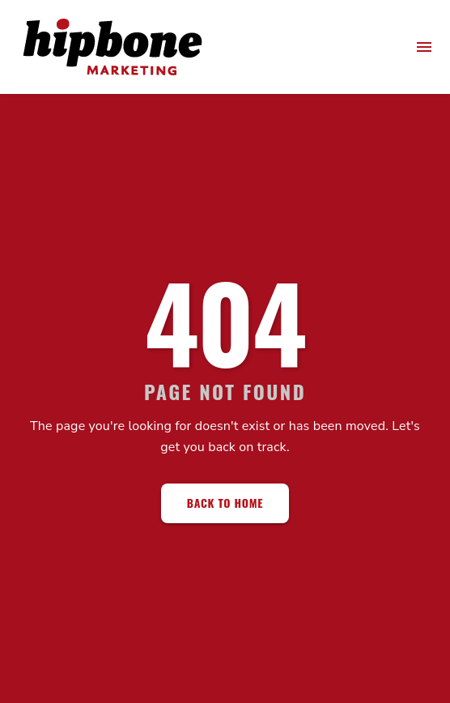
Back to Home (225, 502)
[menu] (424, 47)
